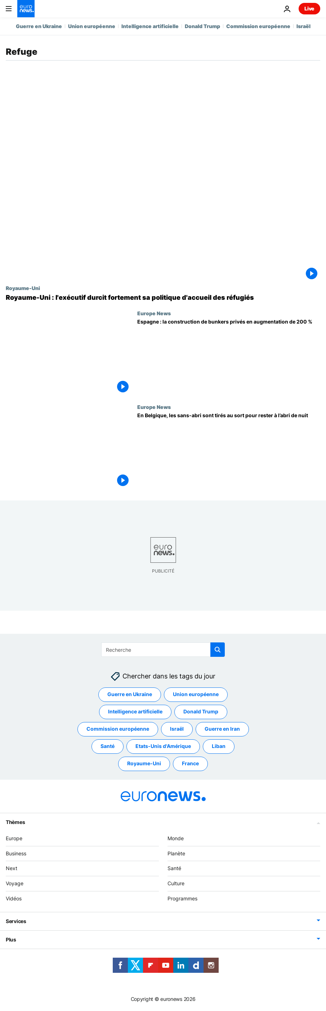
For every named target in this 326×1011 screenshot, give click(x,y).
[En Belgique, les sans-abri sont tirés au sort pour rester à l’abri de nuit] (228, 451)
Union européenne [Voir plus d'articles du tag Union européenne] (196, 694)
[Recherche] (163, 649)
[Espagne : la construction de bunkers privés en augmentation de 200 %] (228, 357)
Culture (176, 884)
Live (309, 8)
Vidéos (14, 898)
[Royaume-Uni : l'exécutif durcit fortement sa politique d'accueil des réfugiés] (163, 298)
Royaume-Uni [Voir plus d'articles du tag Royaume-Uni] (144, 764)
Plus (11, 939)
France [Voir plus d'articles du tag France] (190, 764)
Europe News (154, 313)
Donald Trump (202, 26)
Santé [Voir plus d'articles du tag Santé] (108, 746)
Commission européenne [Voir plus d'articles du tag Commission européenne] (117, 729)
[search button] (217, 649)
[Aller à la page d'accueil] (26, 8)
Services (16, 921)
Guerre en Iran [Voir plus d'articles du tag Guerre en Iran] (222, 729)
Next (11, 868)
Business (16, 853)
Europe (14, 838)
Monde (176, 838)
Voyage (14, 884)
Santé (174, 868)
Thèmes (15, 822)
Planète (176, 853)
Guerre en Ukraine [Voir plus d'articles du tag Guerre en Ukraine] (129, 694)
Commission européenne (258, 26)
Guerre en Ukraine (39, 26)
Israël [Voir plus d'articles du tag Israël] (177, 729)
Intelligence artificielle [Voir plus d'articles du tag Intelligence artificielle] (135, 712)
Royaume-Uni (23, 288)
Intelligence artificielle (150, 26)
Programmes (182, 898)
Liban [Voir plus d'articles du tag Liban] (218, 746)
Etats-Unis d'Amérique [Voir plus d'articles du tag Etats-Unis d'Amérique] (163, 746)
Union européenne (91, 26)
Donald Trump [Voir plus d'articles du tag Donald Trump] (200, 712)
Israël (303, 26)
